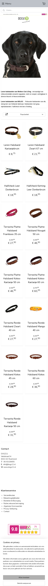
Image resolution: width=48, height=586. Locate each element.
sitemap (23, 566)
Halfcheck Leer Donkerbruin (12, 187)
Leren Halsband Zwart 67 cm (36, 146)
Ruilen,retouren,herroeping (14, 503)
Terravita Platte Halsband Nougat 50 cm (36, 230)
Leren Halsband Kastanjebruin (12, 146)
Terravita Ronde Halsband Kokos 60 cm (36, 374)
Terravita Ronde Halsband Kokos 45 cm (11, 374)
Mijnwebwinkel (28, 570)
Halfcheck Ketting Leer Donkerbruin (36, 187)
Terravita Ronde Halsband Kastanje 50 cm (11, 422)
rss (28, 566)
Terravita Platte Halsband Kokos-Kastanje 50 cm (12, 278)
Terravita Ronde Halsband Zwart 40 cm (11, 326)
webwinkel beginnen (36, 566)
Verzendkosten (9, 495)
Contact (6, 511)
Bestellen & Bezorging (12, 501)
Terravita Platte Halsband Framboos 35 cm (12, 230)
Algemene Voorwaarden (13, 506)
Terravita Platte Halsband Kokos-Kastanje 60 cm (36, 278)
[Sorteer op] (24, 114)
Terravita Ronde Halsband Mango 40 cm (36, 326)
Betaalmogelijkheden (11, 498)
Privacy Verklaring (10, 509)
